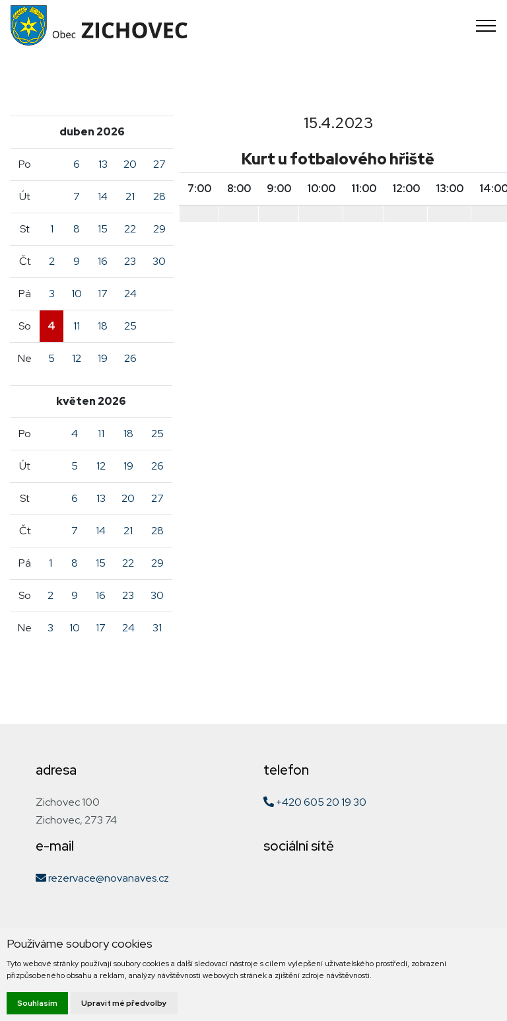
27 (159, 164)
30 (159, 261)
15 (103, 229)
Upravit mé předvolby (124, 1003)
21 (130, 196)
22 (130, 229)
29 (159, 229)
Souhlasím (37, 1003)
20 (130, 164)
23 (130, 261)
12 (76, 358)
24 (130, 293)
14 (103, 196)
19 (103, 358)
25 (130, 326)
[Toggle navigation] (486, 25)
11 (76, 326)
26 (130, 358)
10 (76, 293)
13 (103, 164)
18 (103, 326)
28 (159, 196)
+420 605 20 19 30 (314, 802)
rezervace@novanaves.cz (102, 878)
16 (103, 261)
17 (103, 293)
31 (157, 628)
